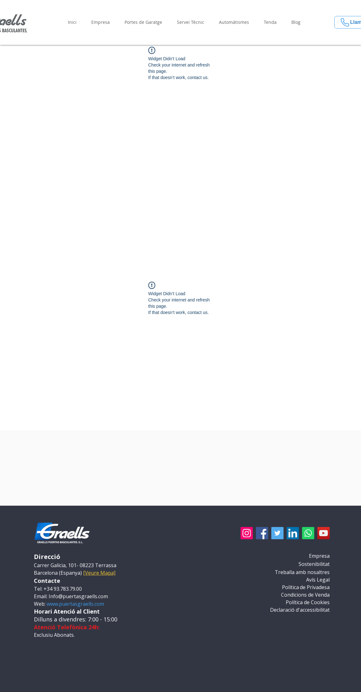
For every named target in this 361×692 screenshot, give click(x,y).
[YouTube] (323, 533)
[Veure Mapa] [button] (99, 572)
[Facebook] (262, 533)
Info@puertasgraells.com (78, 596)
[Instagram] (247, 533)
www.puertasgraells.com (75, 603)
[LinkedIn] (293, 533)
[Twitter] (277, 533)
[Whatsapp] (308, 533)
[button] (100, 22)
